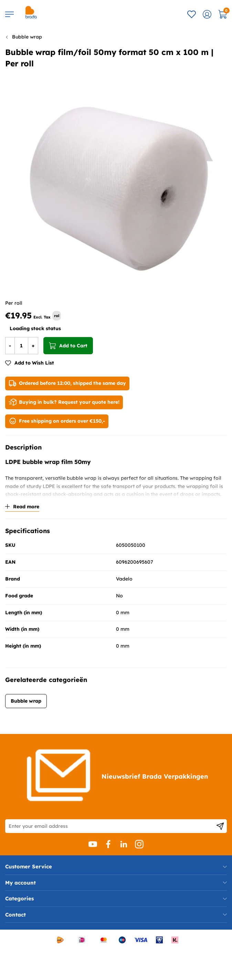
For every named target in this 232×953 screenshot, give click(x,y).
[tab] (116, 866)
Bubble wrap (27, 37)
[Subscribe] (220, 826)
